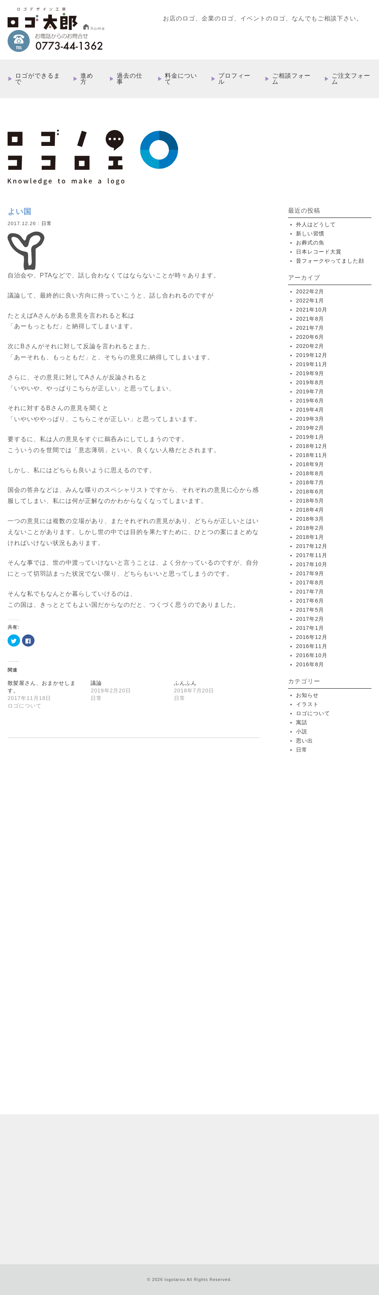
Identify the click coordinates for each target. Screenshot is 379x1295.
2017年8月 (310, 582)
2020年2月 (310, 346)
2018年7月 (310, 482)
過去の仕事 (130, 79)
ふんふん (185, 683)
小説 (301, 731)
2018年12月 (311, 446)
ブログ (235, 1185)
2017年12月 (311, 546)
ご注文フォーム (351, 79)
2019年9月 (310, 373)
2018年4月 (310, 510)
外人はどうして (316, 224)
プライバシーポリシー (331, 1185)
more (79, 1028)
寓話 (301, 722)
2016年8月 (310, 664)
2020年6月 (310, 337)
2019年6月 (310, 401)
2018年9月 (310, 464)
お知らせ (307, 695)
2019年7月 (310, 391)
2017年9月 (310, 573)
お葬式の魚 (310, 243)
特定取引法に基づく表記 (274, 1185)
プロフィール (234, 79)
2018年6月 (310, 492)
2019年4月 (310, 410)
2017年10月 (311, 564)
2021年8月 (310, 319)
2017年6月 (310, 601)
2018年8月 (310, 473)
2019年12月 (311, 355)
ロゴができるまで (37, 79)
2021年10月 (311, 310)
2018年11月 (311, 455)
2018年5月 (310, 501)
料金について (181, 79)
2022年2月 (310, 291)
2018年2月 (310, 528)
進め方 (86, 79)
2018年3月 (310, 519)
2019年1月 (310, 437)
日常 (46, 223)
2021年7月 (310, 328)
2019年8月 (310, 382)
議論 (96, 683)
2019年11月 (311, 364)
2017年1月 (310, 628)
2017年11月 (311, 555)
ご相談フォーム (291, 79)
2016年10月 (311, 655)
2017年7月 (310, 592)
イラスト (307, 704)
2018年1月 (310, 537)
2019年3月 (310, 419)
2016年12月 (311, 637)
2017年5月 (310, 610)
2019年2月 (310, 428)
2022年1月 (310, 301)
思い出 (304, 741)
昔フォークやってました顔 (330, 261)
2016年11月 (311, 646)
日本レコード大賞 (318, 252)
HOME (194, 1112)
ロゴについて (313, 713)
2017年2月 (310, 619)
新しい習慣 (310, 233)
